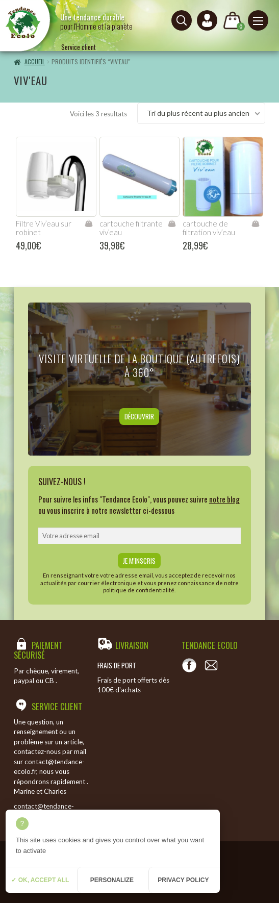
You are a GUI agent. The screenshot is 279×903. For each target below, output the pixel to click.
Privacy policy (183, 880)
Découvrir (139, 416)
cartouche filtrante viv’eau (131, 227)
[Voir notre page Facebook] (189, 665)
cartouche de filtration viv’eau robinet (209, 232)
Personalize (112, 880)
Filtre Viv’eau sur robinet (43, 227)
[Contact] (211, 665)
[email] (139, 536)
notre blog (224, 499)
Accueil (34, 61)
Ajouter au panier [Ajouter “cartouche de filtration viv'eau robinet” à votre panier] (255, 223)
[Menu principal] (258, 20)
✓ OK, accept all (40, 880)
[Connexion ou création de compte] (207, 20)
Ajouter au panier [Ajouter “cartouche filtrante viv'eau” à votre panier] (171, 223)
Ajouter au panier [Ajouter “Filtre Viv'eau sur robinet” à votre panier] (88, 223)
